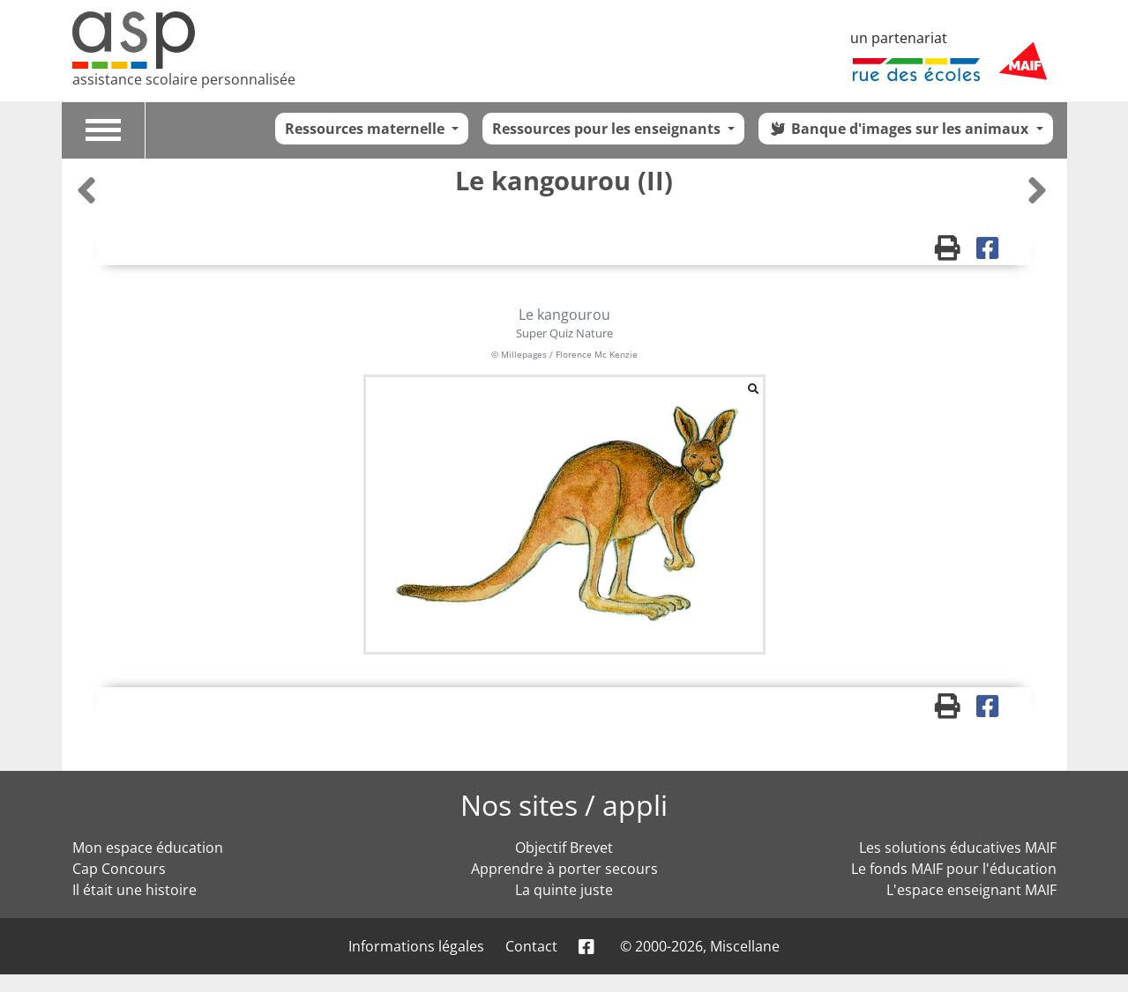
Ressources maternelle (366, 128)
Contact (531, 946)
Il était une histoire (134, 889)
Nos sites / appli (564, 805)
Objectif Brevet (564, 847)
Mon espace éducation (147, 847)
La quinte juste (564, 889)
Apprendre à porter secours (564, 868)
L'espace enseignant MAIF (971, 889)
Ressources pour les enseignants (608, 128)
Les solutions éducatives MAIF (958, 847)
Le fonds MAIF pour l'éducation (954, 868)
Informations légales (416, 946)
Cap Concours (119, 868)
